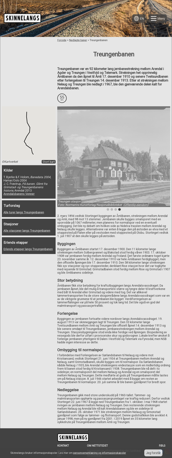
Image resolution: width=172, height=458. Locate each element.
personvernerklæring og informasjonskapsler (99, 452)
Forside (61, 40)
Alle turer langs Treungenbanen (24, 212)
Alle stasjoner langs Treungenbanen (27, 230)
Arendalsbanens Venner (19, 194)
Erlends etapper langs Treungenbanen (28, 249)
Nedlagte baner (78, 40)
